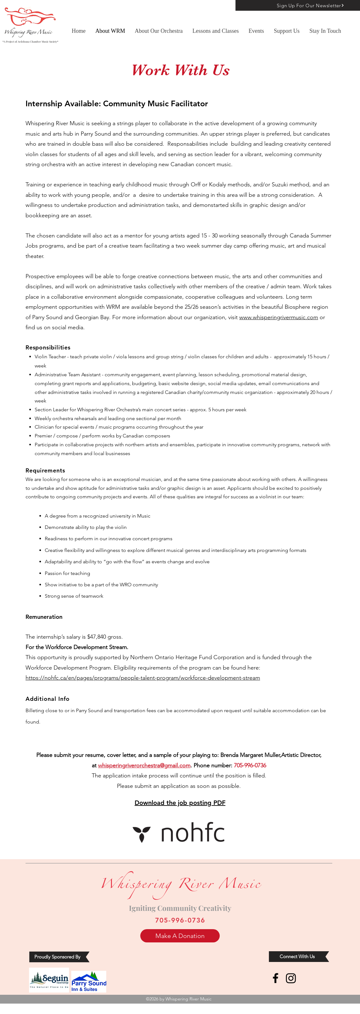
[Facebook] (275, 978)
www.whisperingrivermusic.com (278, 317)
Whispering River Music (180, 886)
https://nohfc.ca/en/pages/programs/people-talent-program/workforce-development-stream (143, 677)
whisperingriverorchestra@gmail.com (144, 765)
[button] (216, 31)
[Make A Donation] (180, 935)
